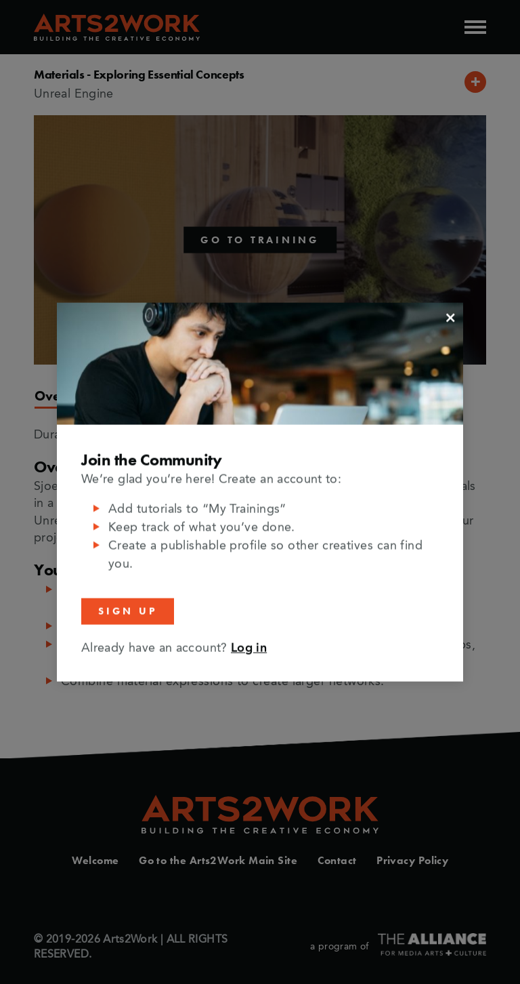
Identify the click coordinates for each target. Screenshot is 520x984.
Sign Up (127, 611)
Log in (249, 648)
